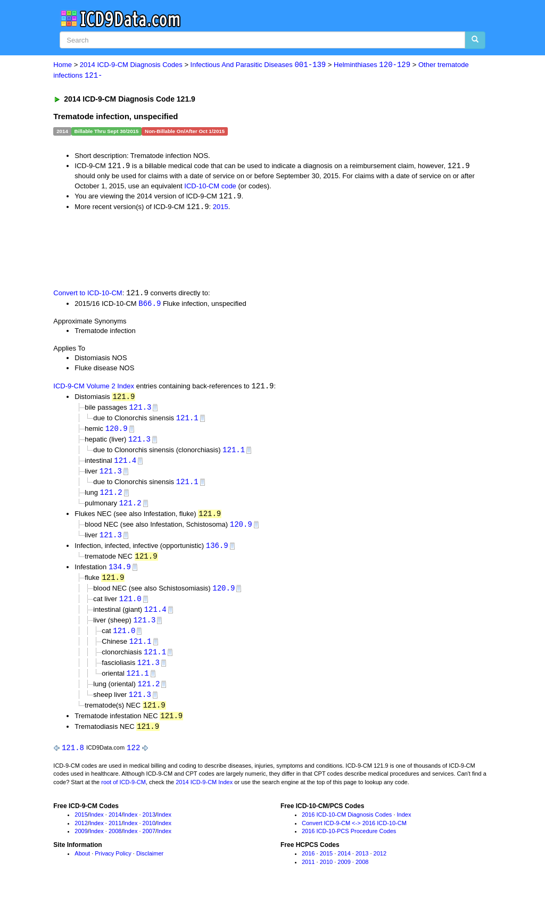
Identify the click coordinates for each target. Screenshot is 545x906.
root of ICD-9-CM (123, 794)
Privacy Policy (113, 865)
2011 (115, 835)
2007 (149, 843)
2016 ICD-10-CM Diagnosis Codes (347, 827)
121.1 (187, 420)
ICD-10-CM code (210, 186)
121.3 (140, 410)
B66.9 (149, 305)
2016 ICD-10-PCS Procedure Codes (349, 843)
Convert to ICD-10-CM (87, 295)
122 (133, 759)
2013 (149, 827)
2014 (115, 827)
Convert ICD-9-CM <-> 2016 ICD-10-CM (354, 835)
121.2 (111, 497)
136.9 (217, 552)
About (82, 865)
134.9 (120, 574)
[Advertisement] (243, 251)
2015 (220, 208)
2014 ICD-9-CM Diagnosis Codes (131, 65)
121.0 (130, 607)
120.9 (116, 432)
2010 (149, 835)
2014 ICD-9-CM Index (204, 794)
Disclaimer (149, 865)
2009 (81, 843)
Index (96, 827)
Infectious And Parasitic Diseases (258, 65)
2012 (81, 835)
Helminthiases (372, 65)
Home (62, 65)
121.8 (73, 759)
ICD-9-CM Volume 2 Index (93, 389)
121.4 (125, 464)
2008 (115, 843)
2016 (308, 865)
